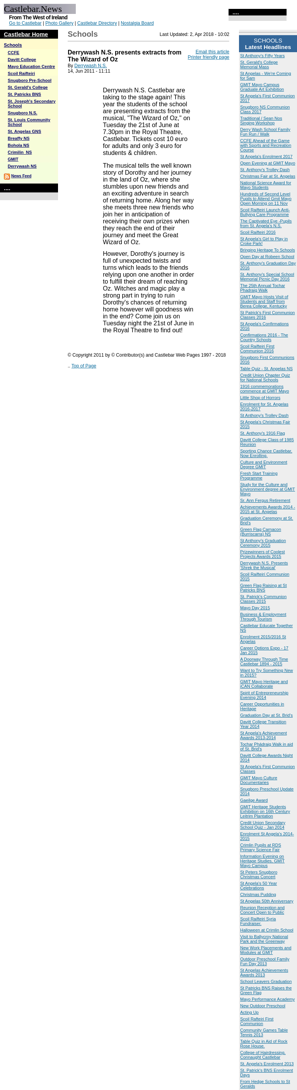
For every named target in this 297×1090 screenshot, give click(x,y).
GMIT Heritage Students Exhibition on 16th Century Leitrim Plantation (265, 811)
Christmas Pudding (258, 894)
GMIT (13, 159)
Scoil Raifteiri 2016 (258, 232)
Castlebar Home (26, 34)
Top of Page (84, 366)
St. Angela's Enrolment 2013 (267, 1063)
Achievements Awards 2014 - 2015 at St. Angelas (267, 509)
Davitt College (22, 59)
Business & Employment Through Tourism (263, 616)
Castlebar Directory (97, 23)
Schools (13, 45)
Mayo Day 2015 (255, 607)
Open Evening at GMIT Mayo (267, 163)
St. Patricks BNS (24, 94)
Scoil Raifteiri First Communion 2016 (257, 348)
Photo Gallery (59, 23)
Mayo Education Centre (31, 66)
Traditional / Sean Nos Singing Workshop (261, 120)
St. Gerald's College (28, 87)
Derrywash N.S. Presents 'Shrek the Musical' (264, 565)
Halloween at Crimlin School (267, 930)
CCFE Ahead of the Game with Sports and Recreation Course (265, 145)
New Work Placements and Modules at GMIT (265, 950)
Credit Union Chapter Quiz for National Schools (265, 377)
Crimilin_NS (20, 152)
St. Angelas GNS (24, 131)
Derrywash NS (22, 166)
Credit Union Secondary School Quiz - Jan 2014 (262, 825)
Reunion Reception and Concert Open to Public (262, 910)
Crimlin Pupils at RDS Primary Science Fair (260, 847)
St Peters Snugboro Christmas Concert (258, 874)
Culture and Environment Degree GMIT (263, 464)
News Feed (21, 176)
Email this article (212, 51)
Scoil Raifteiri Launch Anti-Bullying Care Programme (265, 212)
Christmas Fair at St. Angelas (267, 176)
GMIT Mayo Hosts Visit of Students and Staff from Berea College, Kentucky (264, 301)
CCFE (13, 52)
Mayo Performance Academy (267, 999)
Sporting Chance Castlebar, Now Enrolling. (266, 453)
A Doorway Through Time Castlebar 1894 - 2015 (264, 661)
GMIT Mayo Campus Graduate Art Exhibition (262, 87)
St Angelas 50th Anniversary (267, 901)
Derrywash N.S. (90, 65)
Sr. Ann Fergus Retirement (265, 500)
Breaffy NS (18, 138)
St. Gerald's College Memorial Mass (259, 64)
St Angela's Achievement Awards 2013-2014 (263, 735)
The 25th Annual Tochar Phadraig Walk (262, 287)
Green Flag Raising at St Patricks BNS (263, 587)
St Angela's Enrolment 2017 (266, 156)
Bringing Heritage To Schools (267, 250)
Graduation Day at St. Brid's (266, 715)
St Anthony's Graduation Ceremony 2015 (263, 543)
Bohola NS (18, 145)
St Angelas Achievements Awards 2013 (264, 972)
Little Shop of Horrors (260, 397)
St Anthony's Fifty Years (262, 55)
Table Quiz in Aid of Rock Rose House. (263, 1043)
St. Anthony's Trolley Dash (265, 169)
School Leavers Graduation (266, 981)
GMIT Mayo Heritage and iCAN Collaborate (264, 684)
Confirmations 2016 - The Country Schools (264, 337)
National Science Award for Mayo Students (265, 185)
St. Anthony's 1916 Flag (262, 433)
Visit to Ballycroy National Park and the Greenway (264, 939)
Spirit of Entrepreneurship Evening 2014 (264, 695)
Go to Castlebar (25, 23)
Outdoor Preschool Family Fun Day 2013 (264, 961)
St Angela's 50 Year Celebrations (258, 885)
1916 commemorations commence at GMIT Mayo (264, 388)
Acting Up (249, 1012)
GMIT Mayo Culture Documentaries (258, 780)
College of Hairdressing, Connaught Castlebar (262, 1054)
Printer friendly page (208, 57)
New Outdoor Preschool (262, 1005)
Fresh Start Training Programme (259, 475)
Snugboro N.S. (22, 113)
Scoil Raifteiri (21, 73)
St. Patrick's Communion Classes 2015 (263, 599)
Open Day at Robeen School (267, 256)
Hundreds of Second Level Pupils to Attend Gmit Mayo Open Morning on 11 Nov (266, 199)
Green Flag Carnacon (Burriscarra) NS (260, 531)
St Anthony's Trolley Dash (264, 415)
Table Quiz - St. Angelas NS (266, 368)
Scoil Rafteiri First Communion (256, 1021)
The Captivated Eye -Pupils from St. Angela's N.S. (266, 223)
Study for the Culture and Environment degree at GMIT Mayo (267, 489)
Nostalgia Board (137, 23)
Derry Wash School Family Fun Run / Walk (265, 131)
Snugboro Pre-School (29, 80)
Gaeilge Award (254, 800)
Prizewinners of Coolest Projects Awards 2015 (262, 554)
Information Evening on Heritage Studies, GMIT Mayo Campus (262, 861)
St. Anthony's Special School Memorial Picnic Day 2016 (267, 276)
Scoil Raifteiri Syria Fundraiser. (258, 921)
